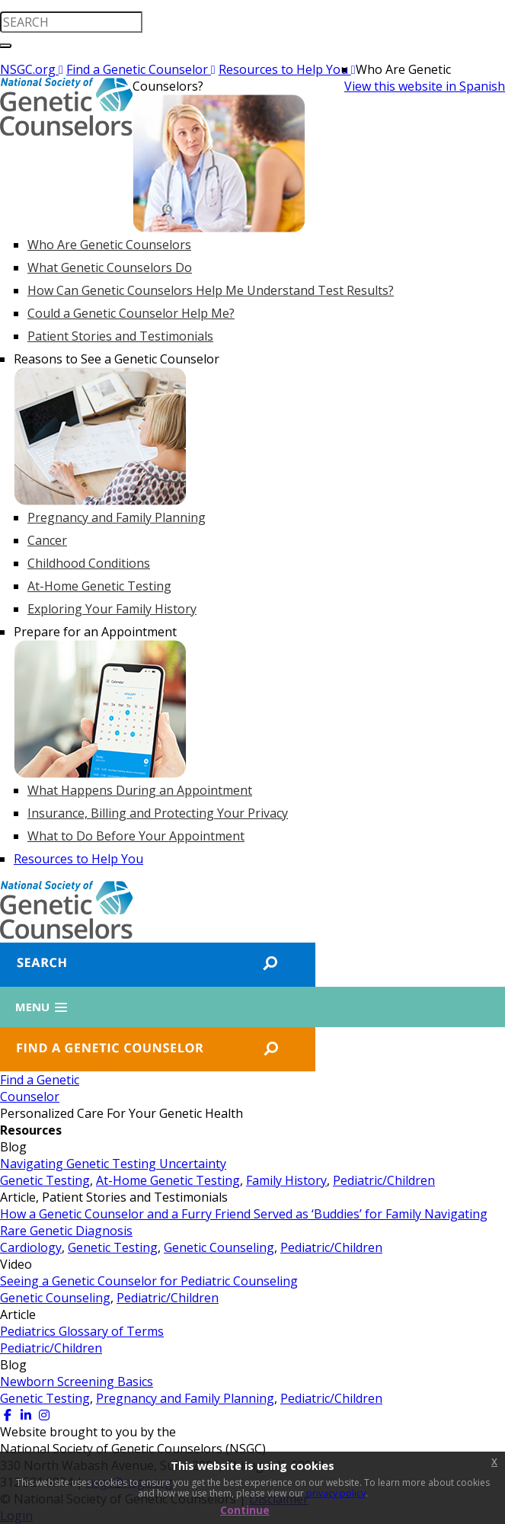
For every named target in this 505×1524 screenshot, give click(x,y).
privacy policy (336, 1493)
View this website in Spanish (424, 86)
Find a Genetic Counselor (141, 69)
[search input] (71, 22)
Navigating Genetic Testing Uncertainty (113, 1163)
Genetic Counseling (219, 1247)
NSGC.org (31, 69)
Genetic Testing (45, 1180)
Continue (245, 1510)
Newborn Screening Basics (76, 1381)
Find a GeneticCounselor (39, 1088)
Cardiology (31, 1247)
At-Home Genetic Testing (168, 1180)
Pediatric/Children (384, 1180)
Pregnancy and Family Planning (185, 1398)
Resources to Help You (287, 69)
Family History (286, 1180)
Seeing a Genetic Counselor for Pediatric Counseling (149, 1281)
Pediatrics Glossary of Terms (82, 1331)
